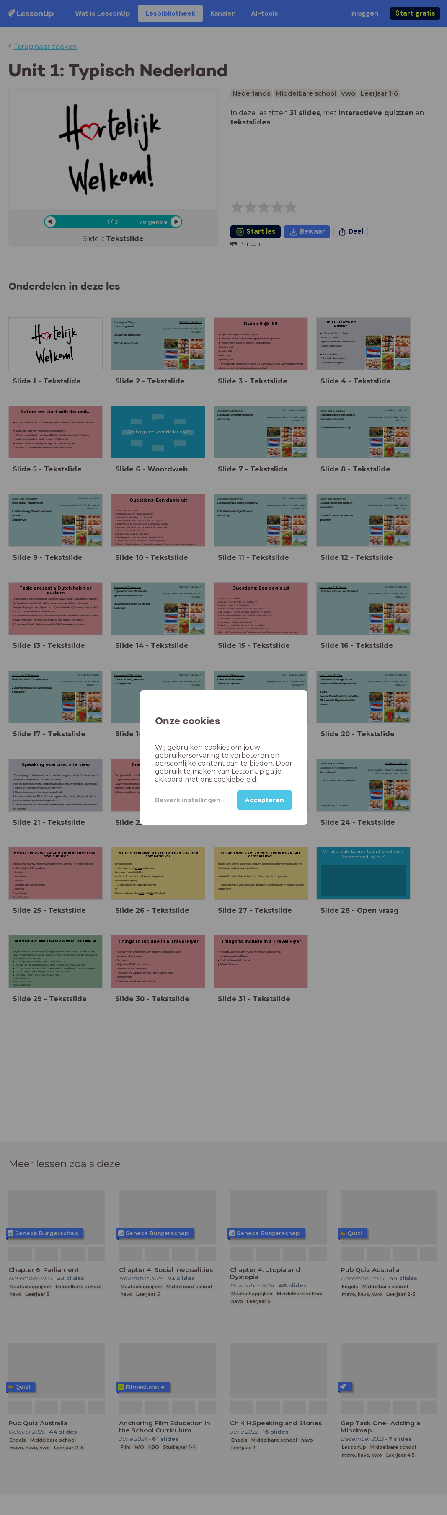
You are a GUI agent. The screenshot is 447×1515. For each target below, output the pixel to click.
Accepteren (264, 800)
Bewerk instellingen (187, 800)
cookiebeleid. (236, 779)
